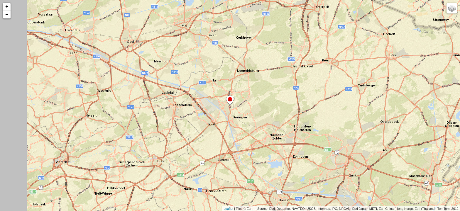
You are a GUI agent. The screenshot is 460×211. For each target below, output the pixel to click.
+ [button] (7, 6)
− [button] (7, 14)
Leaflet (228, 208)
